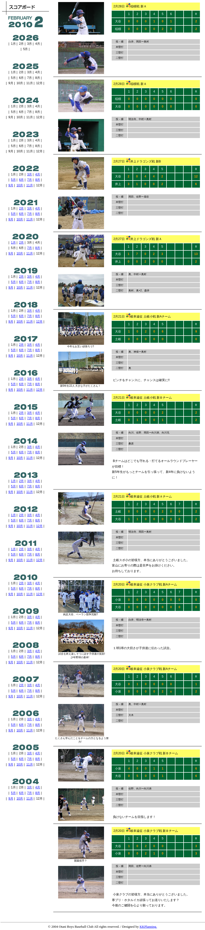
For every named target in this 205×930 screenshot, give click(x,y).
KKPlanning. (148, 926)
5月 (13, 180)
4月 (37, 174)
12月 (39, 321)
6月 (21, 180)
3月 (29, 174)
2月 (21, 208)
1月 (13, 242)
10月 (20, 185)
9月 (10, 185)
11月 (29, 185)
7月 (29, 180)
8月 (37, 180)
